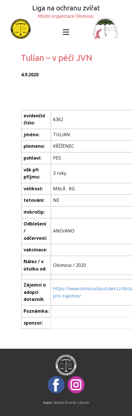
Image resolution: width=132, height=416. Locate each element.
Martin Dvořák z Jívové (71, 402)
